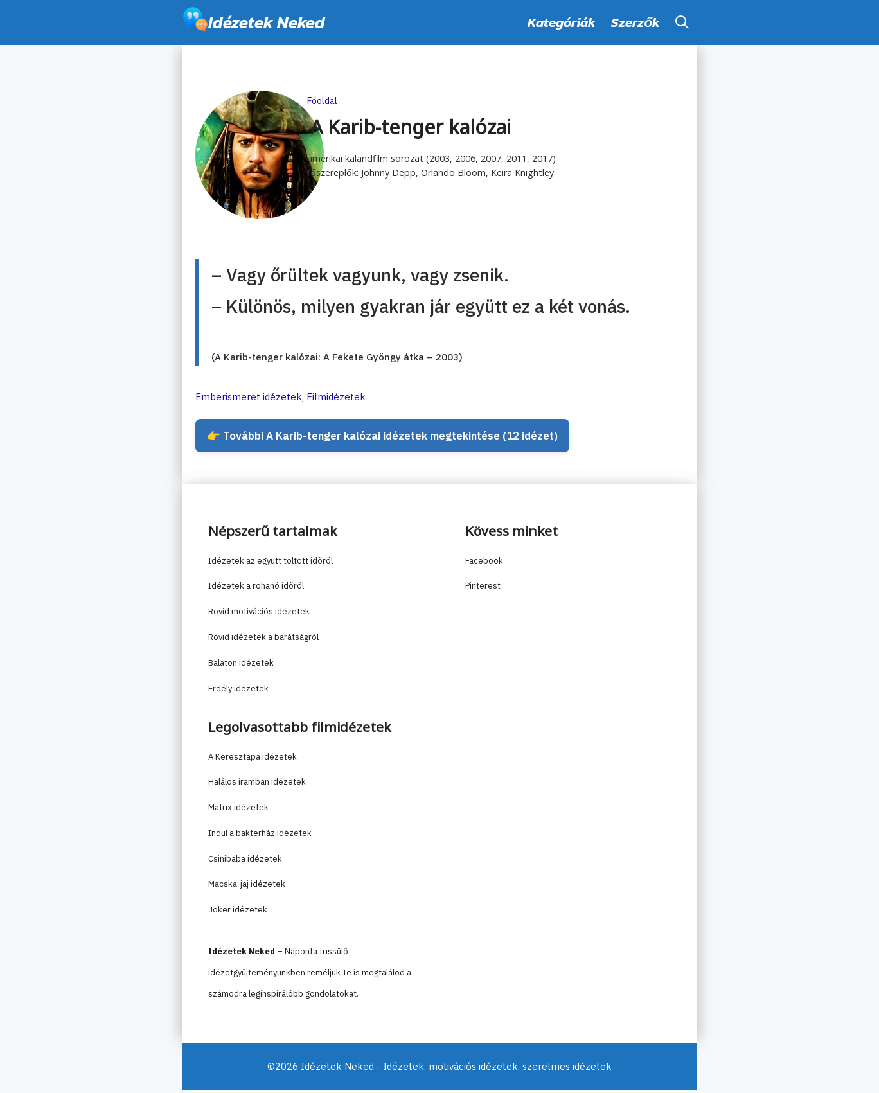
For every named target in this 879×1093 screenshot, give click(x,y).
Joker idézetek (237, 912)
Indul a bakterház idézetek (260, 836)
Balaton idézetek (241, 665)
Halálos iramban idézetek (257, 784)
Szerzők (635, 22)
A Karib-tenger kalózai (410, 128)
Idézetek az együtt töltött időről (270, 563)
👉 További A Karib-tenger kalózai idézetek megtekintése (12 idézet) (394, 437)
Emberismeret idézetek (248, 397)
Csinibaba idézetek (245, 861)
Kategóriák (562, 22)
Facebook (484, 563)
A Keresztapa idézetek (252, 759)
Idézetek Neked (266, 22)
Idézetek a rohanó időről (256, 588)
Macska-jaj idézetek (246, 887)
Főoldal (322, 101)
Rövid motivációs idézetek (259, 614)
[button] (682, 22)
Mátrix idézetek (238, 810)
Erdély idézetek (238, 691)
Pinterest (483, 588)
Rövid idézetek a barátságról (263, 640)
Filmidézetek (336, 397)
